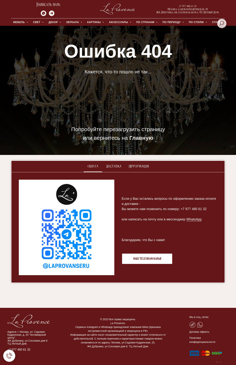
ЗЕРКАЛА (73, 22)
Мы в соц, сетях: (199, 317)
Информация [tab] (139, 166)
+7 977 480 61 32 (18, 349)
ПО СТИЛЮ (197, 22)
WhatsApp (194, 219)
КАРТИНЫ (94, 22)
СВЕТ (37, 22)
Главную (141, 138)
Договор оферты (199, 331)
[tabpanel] (118, 227)
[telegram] (51, 15)
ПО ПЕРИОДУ (172, 22)
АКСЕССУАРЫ (119, 22)
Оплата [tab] (92, 166)
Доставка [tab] (114, 166)
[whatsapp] (43, 15)
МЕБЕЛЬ (19, 22)
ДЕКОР (54, 22)
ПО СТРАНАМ (145, 22)
